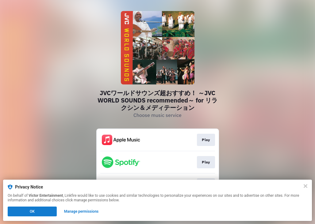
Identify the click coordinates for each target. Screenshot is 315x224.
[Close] (305, 186)
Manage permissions (81, 211)
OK (32, 211)
